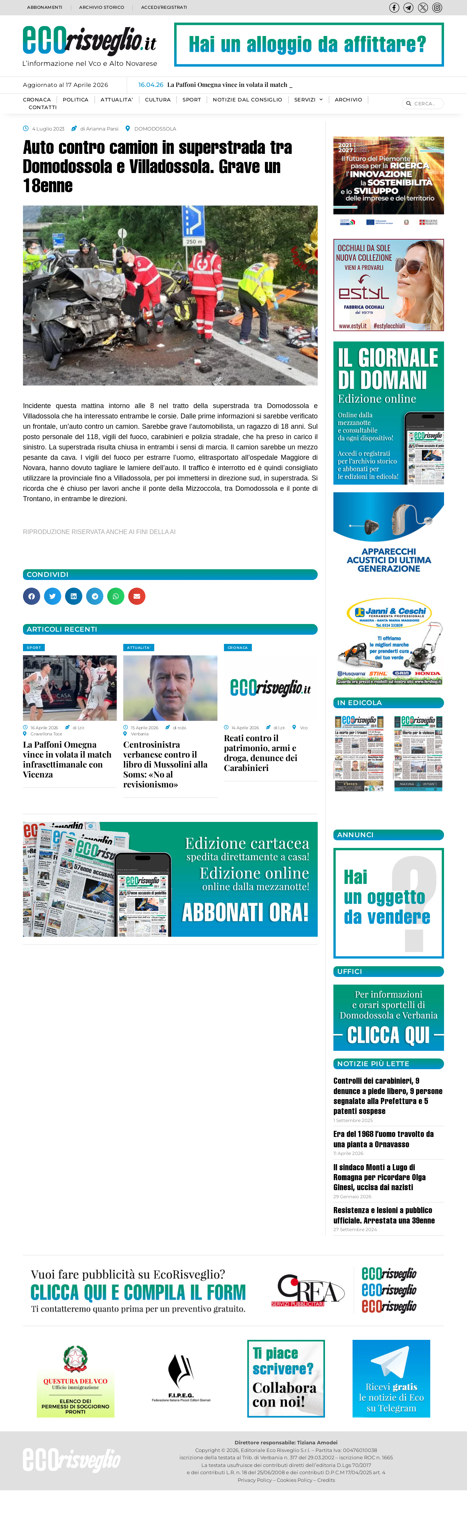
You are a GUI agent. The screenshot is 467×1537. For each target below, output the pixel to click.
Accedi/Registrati (164, 7)
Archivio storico (100, 7)
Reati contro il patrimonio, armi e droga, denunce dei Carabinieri (260, 752)
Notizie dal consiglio (247, 100)
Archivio (348, 100)
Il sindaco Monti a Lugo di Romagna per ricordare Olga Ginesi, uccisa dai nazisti (379, 1178)
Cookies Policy (294, 1480)
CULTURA (158, 100)
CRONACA (37, 100)
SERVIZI (308, 100)
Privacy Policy (255, 1480)
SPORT (192, 100)
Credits (326, 1480)
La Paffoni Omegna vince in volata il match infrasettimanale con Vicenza (67, 759)
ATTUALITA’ (117, 100)
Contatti (43, 107)
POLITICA (76, 100)
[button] (31, 596)
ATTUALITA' (138, 647)
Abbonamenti (44, 7)
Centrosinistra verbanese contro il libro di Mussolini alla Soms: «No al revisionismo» (165, 764)
